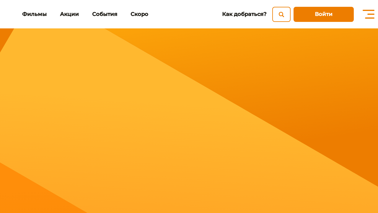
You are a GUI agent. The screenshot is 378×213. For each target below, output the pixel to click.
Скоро (139, 14)
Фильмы (34, 14)
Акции (69, 14)
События (104, 14)
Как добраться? (244, 14)
